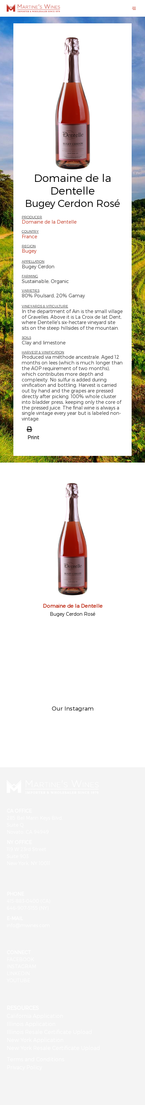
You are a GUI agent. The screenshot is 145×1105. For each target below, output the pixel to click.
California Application (35, 1016)
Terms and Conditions (35, 1059)
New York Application (35, 1040)
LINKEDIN (18, 973)
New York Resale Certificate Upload (53, 1048)
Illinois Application (31, 1024)
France (29, 236)
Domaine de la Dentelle (72, 184)
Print (33, 437)
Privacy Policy (24, 1067)
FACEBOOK (20, 959)
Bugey (29, 251)
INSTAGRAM (21, 966)
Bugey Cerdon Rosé (72, 614)
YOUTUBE (18, 980)
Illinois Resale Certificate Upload (49, 1032)
